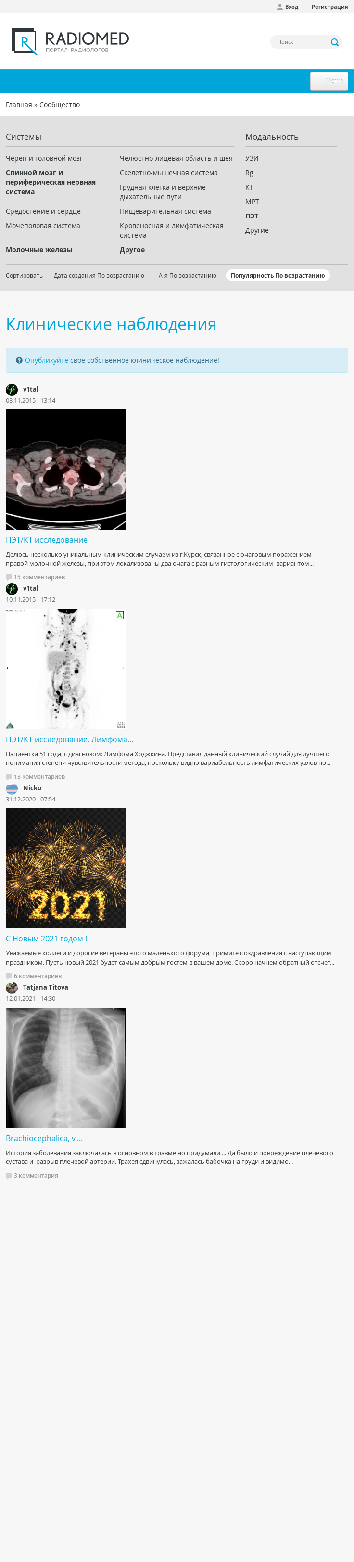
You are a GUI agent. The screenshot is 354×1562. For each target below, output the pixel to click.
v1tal (30, 389)
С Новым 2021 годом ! (46, 938)
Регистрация (330, 6)
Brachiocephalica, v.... (44, 1138)
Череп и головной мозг (44, 158)
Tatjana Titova (45, 987)
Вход (291, 6)
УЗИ (252, 158)
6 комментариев (38, 976)
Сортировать (24, 275)
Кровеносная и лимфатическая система (172, 230)
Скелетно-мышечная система (169, 172)
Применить (335, 42)
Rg (249, 172)
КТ (249, 186)
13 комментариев (39, 777)
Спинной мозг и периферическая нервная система (51, 182)
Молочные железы (39, 249)
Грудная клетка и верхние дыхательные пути (163, 191)
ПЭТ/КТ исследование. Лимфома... (69, 739)
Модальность (272, 136)
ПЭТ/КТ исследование (47, 539)
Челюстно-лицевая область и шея (176, 158)
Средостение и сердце (43, 211)
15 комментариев (39, 577)
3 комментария (36, 1175)
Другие (257, 230)
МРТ (252, 201)
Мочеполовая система (43, 225)
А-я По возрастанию (187, 275)
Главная (19, 104)
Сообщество (59, 104)
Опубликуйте (46, 360)
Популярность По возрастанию (278, 275)
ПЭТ (251, 215)
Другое (132, 249)
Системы (23, 136)
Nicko (32, 788)
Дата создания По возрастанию (99, 275)
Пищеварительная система (165, 211)
